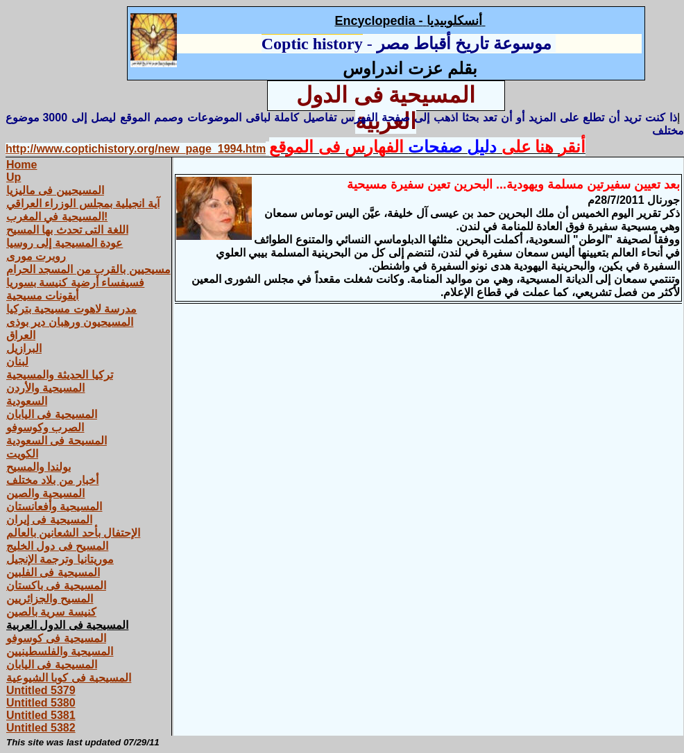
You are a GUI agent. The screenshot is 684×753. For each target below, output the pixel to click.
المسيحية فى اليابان (51, 414)
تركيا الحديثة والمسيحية (59, 375)
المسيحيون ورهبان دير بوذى (69, 322)
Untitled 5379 (41, 690)
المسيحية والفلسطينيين (59, 651)
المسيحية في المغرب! (57, 217)
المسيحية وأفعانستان (54, 506)
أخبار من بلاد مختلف (52, 480)
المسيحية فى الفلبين (53, 572)
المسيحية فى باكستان (56, 585)
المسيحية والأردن (45, 388)
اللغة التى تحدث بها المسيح (67, 230)
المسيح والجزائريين (49, 599)
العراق (20, 335)
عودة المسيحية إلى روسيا (64, 243)
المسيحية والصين (45, 493)
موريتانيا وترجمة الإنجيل (60, 559)
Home (21, 165)
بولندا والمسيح (38, 467)
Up (13, 177)
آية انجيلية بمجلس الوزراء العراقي (83, 203)
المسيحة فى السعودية (56, 441)
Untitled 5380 (41, 703)
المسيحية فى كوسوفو (56, 638)
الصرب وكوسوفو (45, 427)
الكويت (22, 454)
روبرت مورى (36, 256)
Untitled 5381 (41, 715)
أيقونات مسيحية (42, 296)
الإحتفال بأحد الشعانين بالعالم (73, 533)
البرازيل (24, 348)
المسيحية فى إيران (49, 520)
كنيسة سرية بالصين (51, 612)
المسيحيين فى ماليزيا (55, 190)
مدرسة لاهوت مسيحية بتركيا (71, 309)
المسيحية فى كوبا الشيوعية (68, 678)
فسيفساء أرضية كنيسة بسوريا (75, 282)
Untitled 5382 (41, 728)
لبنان (17, 361)
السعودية (26, 401)
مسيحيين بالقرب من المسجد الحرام (88, 269)
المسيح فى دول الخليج (57, 546)
